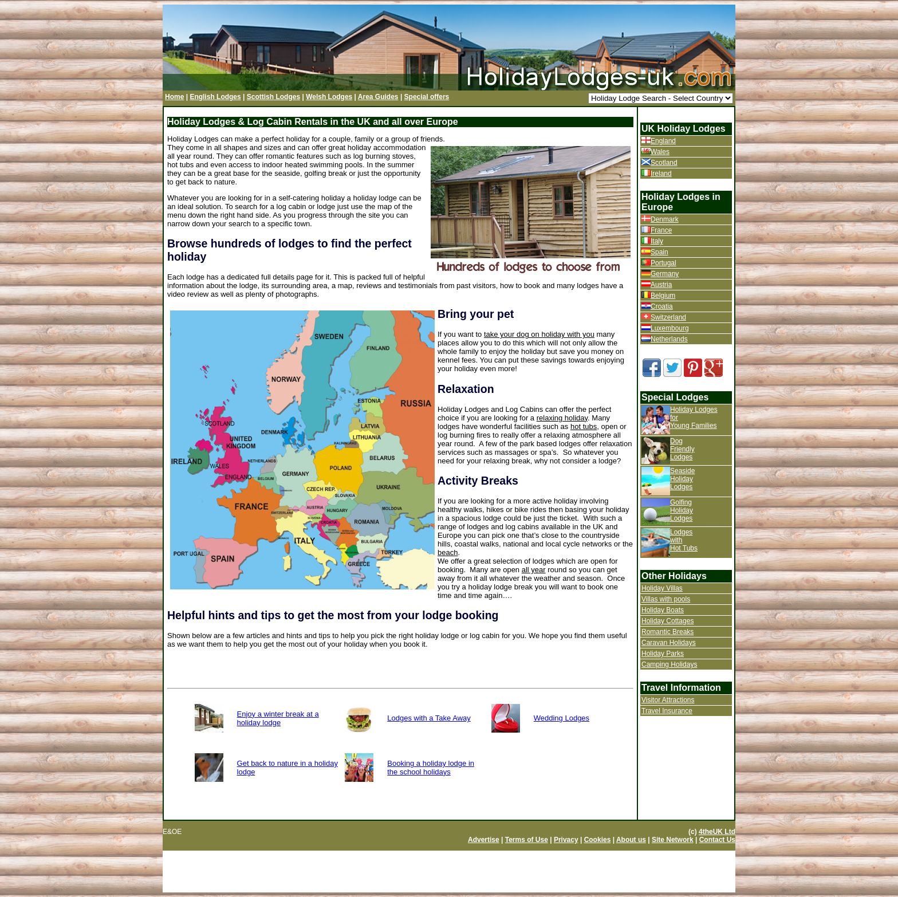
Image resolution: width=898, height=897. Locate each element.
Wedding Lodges (561, 718)
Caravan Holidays (668, 643)
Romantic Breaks (667, 632)
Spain (659, 252)
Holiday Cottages (667, 621)
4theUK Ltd (717, 832)
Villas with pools (665, 599)
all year (534, 569)
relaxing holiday (562, 418)
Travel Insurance (666, 711)
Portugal (663, 263)
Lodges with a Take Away (429, 718)
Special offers (427, 97)
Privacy (566, 840)
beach (448, 552)
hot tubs (583, 426)
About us (631, 840)
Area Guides (378, 97)
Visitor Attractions (667, 700)
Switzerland (668, 317)
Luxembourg (670, 328)
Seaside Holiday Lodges (682, 479)
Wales (660, 152)
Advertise (483, 840)
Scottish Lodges (273, 97)
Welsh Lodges (329, 97)
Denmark (665, 219)
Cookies (597, 840)
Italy (657, 241)
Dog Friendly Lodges (682, 449)
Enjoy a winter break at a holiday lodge (278, 718)
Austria (661, 285)
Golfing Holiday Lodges (681, 510)
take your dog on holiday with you (539, 334)
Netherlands (669, 339)
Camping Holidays (669, 664)
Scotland (664, 163)
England (663, 141)
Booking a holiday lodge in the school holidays (430, 767)
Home (174, 97)
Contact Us (717, 840)
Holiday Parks (662, 654)
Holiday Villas (662, 588)
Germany (665, 274)
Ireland (661, 174)
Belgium (663, 296)
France (661, 230)
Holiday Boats (662, 610)
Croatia (662, 306)
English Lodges (215, 97)
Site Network (673, 840)
